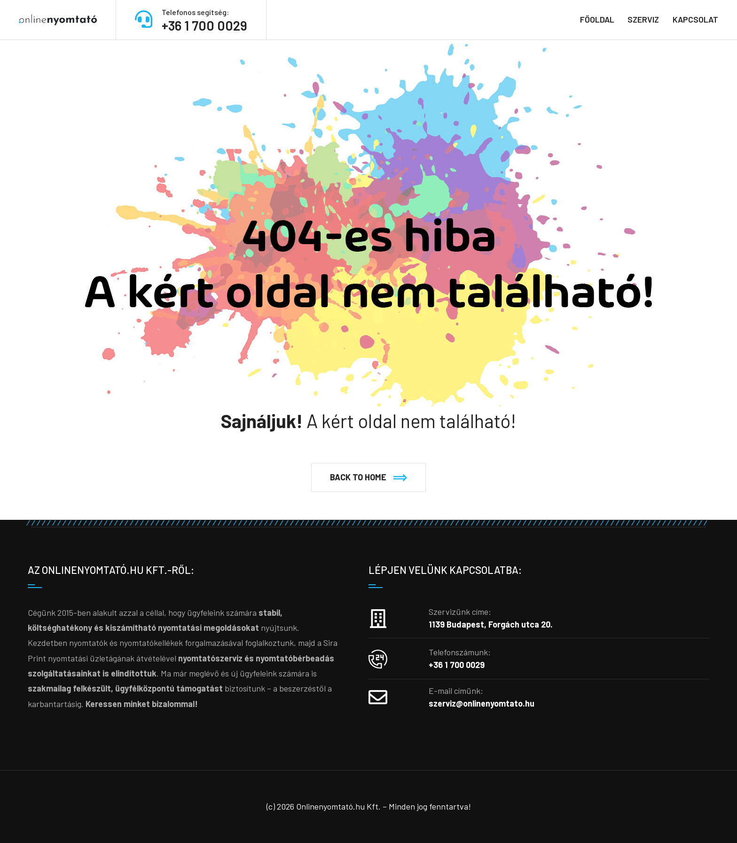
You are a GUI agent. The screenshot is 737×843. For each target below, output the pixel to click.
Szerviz (643, 19)
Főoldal (597, 19)
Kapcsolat (695, 19)
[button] (368, 477)
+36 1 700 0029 (204, 25)
